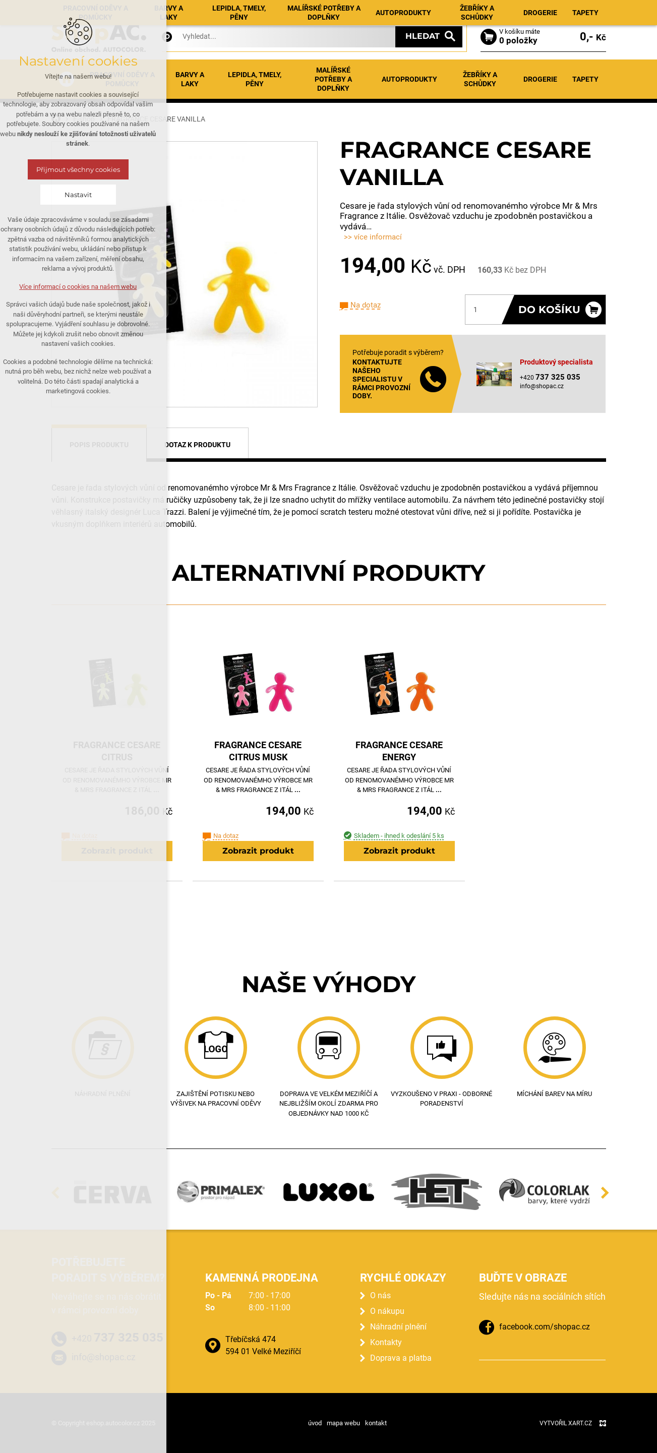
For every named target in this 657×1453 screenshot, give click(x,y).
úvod (315, 1423)
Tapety (585, 79)
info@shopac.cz (542, 386)
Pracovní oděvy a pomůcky (122, 79)
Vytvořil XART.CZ (566, 1423)
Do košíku (549, 310)
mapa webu (343, 1423)
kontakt (376, 1423)
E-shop (242, 10)
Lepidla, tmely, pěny (254, 79)
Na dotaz (365, 305)
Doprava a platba (401, 1358)
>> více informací (373, 236)
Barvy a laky (189, 79)
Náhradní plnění (326, 10)
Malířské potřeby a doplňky (333, 79)
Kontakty (452, 10)
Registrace (587, 11)
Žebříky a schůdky (480, 79)
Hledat (422, 36)
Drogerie (540, 79)
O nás (380, 1295)
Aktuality (276, 10)
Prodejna (375, 10)
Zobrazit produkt (117, 851)
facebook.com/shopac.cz (544, 1326)
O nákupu (413, 10)
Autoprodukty (409, 79)
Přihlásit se (538, 11)
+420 (117, 1337)
